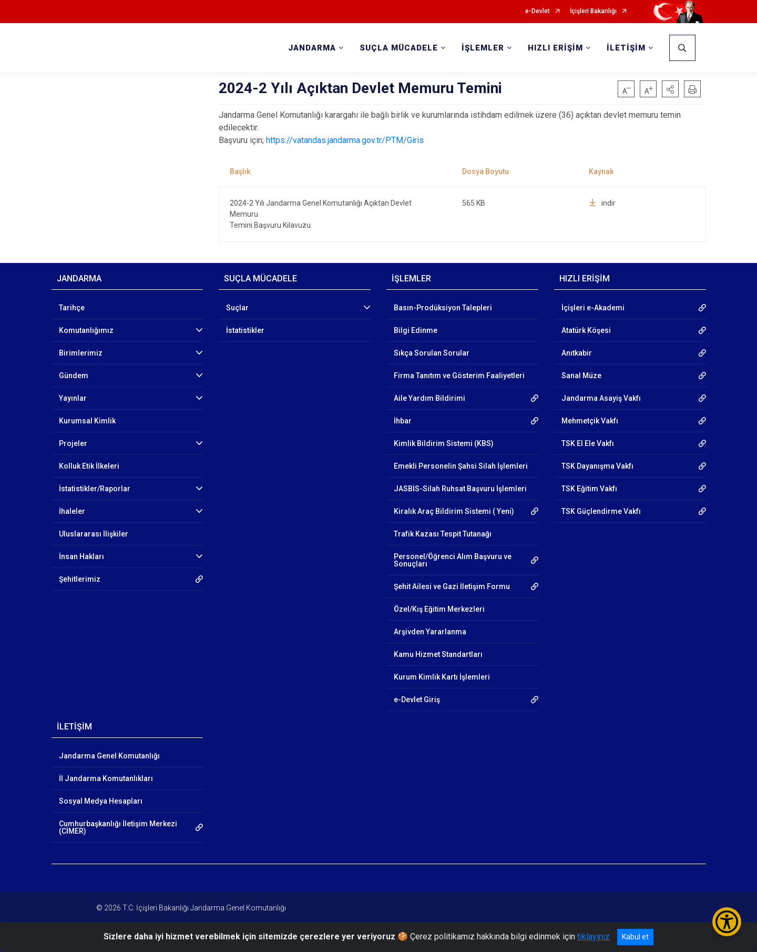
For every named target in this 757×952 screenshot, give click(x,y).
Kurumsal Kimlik (87, 421)
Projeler (73, 443)
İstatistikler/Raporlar (94, 488)
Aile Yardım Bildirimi (429, 398)
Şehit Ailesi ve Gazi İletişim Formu (452, 586)
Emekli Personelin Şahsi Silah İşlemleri (461, 466)
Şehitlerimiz (79, 579)
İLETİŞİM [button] (626, 48)
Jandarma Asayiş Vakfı (601, 398)
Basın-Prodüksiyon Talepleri (443, 307)
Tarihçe (72, 307)
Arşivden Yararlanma (430, 631)
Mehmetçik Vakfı (589, 421)
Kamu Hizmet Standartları (438, 654)
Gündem (73, 375)
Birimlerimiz (81, 353)
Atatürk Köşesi (586, 330)
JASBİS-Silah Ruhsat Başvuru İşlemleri (460, 488)
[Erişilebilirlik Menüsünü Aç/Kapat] (726, 921)
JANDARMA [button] (312, 48)
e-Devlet (537, 11)
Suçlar (237, 307)
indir (602, 203)
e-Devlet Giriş (417, 699)
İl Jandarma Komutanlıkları (106, 778)
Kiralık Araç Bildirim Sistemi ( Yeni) (454, 511)
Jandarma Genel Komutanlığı (109, 756)
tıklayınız (593, 936)
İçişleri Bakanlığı (593, 11)
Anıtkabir (576, 353)
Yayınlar (73, 398)
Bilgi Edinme (415, 330)
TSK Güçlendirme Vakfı (601, 511)
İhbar (403, 421)
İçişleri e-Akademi (593, 307)
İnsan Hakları (81, 556)
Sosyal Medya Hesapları (100, 801)
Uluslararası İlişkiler (93, 534)
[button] (670, 88)
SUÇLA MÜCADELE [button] (399, 48)
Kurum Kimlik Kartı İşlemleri (442, 677)
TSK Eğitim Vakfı (589, 488)
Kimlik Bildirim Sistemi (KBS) (444, 443)
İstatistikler (245, 330)
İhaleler (72, 511)
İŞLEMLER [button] (483, 48)
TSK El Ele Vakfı (587, 443)
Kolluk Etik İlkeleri (89, 466)
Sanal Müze (581, 375)
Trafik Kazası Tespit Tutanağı (443, 534)
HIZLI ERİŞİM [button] (555, 48)
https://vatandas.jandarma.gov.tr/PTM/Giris (345, 140)
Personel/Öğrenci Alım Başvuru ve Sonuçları (453, 560)
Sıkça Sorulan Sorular (431, 353)
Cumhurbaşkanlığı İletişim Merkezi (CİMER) (118, 827)
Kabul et (635, 937)
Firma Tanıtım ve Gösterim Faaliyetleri (459, 375)
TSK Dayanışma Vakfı (597, 466)
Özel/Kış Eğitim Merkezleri (439, 609)
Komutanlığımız (86, 330)
